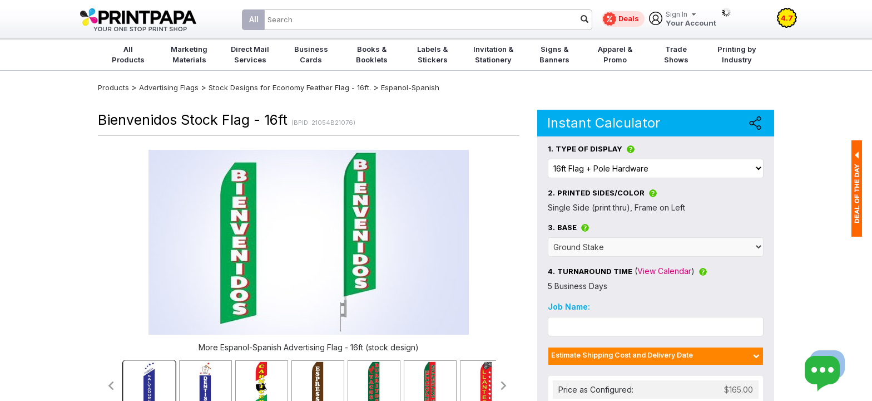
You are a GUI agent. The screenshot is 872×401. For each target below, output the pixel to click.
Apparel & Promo (615, 54)
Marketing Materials (189, 54)
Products (113, 87)
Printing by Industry (736, 54)
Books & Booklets (372, 54)
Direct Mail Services (250, 54)
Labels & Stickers (432, 54)
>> (504, 386)
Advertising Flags (169, 87)
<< (110, 386)
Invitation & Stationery (493, 54)
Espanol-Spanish (410, 87)
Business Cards (311, 54)
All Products (128, 54)
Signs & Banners (554, 54)
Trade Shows (676, 54)
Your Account (691, 19)
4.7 (787, 17)
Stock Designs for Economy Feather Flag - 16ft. (290, 87)
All (254, 19)
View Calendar (664, 271)
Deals (628, 18)
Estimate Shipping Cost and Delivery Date (622, 355)
